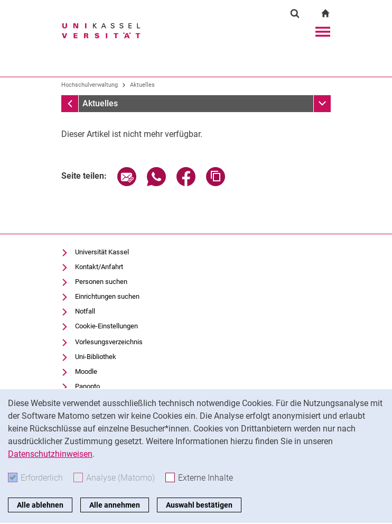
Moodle (86, 371)
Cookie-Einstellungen (106, 326)
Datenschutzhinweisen (50, 454)
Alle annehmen (114, 505)
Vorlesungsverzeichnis (109, 342)
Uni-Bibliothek (95, 357)
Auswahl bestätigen (199, 505)
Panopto (87, 386)
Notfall (85, 311)
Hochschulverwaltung (89, 84)
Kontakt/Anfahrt (99, 267)
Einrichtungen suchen (107, 296)
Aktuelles (142, 84)
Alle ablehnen (40, 505)
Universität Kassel (102, 252)
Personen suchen (101, 282)
